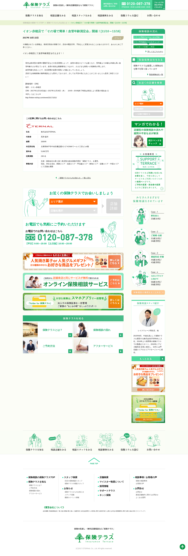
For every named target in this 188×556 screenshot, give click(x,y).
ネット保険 (105, 495)
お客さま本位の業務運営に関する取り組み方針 (121, 511)
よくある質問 (140, 497)
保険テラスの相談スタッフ (74, 483)
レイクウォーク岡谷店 (146, 331)
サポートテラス (107, 490)
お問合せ (139, 488)
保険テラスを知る (37, 482)
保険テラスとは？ (35, 485)
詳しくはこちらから (155, 51)
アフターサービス (35, 493)
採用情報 (103, 486)
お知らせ (68, 488)
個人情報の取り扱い (67, 511)
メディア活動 (69, 495)
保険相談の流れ (34, 491)
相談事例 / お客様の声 (146, 477)
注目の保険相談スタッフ (73, 481)
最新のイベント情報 (72, 497)
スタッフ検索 (70, 477)
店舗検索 (103, 477)
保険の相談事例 (141, 481)
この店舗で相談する (142, 114)
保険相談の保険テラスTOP (33, 23)
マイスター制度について (111, 482)
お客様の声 (140, 483)
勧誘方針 (77, 511)
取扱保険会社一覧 (156, 74)
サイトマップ (140, 511)
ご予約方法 (33, 488)
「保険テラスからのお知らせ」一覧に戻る (74, 178)
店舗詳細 (113, 206)
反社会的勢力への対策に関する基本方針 (93, 511)
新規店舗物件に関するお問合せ (147, 495)
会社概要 (45, 511)
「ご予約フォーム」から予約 (148, 37)
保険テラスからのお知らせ (57, 23)
